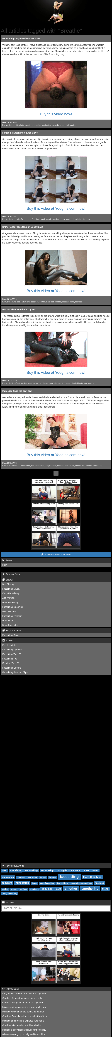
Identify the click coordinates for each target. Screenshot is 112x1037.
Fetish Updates (9, 645)
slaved (35, 383)
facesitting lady (18, 125)
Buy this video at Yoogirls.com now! (56, 208)
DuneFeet (16, 302)
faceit (43, 219)
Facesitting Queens (11, 668)
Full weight (25, 302)
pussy (62, 219)
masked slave (26, 383)
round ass (34, 889)
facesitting (29, 125)
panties (5, 889)
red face (78, 302)
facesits (52, 877)
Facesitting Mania (10, 589)
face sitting (32, 877)
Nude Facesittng (10, 625)
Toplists (7, 640)
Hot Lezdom (8, 620)
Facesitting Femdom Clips (15, 672)
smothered (43, 383)
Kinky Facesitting (10, 593)
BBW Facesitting (10, 602)
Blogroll (7, 579)
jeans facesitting (47, 883)
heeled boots (77, 383)
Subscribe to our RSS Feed (56, 554)
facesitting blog (92, 877)
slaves (78, 466)
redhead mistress (64, 466)
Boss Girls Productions (21, 466)
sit (73, 466)
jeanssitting (62, 883)
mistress (99, 883)
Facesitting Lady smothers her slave (21, 38)
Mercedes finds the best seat (17, 391)
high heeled (66, 383)
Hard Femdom (9, 611)
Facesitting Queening (12, 607)
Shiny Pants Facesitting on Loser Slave (22, 227)
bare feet (50, 302)
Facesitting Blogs (10, 635)
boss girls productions (68, 870)
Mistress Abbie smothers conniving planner (23, 1011)
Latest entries (10, 989)
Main (4, 565)
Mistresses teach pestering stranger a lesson (24, 1007)
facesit (33, 302)
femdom (86, 219)
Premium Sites (11, 574)
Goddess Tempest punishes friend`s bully (22, 998)
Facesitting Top (9, 658)
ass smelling (31, 870)
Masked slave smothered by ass (19, 309)
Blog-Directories (11, 630)
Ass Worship (8, 598)
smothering (46, 125)
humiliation (77, 219)
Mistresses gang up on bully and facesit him (23, 1034)
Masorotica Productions (21, 219)
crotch (48, 219)
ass (85, 383)
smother (37, 125)
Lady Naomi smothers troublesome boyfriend (24, 993)
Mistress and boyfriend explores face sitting (23, 1020)
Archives (8, 902)
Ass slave (36, 219)
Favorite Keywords (13, 866)
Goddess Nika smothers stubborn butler (21, 1025)
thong (105, 889)
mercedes (35, 466)
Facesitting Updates (12, 649)
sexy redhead (50, 466)
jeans (34, 883)
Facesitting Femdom (12, 616)
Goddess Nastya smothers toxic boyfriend (22, 1002)
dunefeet (21, 877)
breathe (73, 125)
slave (54, 125)
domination (8, 877)
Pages (7, 560)
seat (42, 466)
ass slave (15, 870)
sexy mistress (55, 383)
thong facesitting (9, 893)
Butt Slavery (8, 584)
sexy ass (47, 888)
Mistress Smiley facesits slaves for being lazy (24, 1030)
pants (72, 302)
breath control (63, 125)
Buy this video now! (56, 114)
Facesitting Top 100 (11, 654)
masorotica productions (81, 883)
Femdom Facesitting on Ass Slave (20, 133)
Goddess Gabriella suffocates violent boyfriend (24, 1016)
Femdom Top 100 (10, 663)
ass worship (47, 870)
